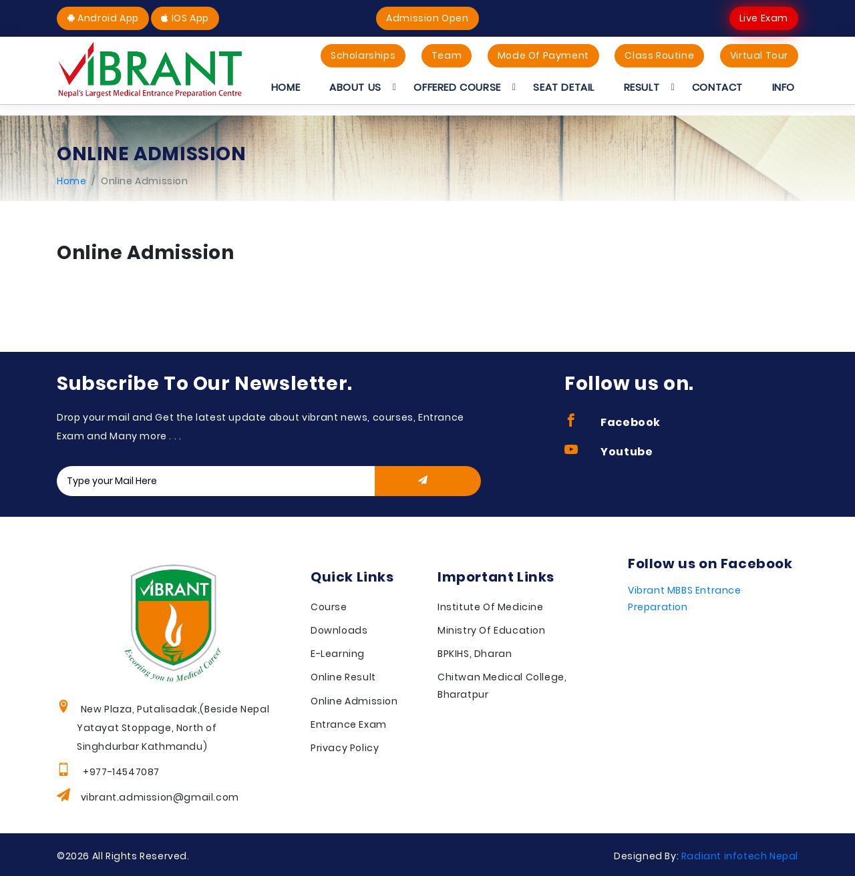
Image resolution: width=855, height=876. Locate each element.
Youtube (608, 451)
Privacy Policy (345, 747)
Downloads (339, 630)
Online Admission (354, 701)
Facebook (612, 422)
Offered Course (456, 87)
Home (285, 87)
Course (329, 607)
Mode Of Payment (543, 55)
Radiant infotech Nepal (739, 856)
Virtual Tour (759, 55)
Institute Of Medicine (491, 607)
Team (447, 55)
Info (783, 87)
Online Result (343, 677)
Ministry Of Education (492, 630)
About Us (355, 87)
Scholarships (363, 55)
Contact (717, 87)
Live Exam (763, 18)
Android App (103, 18)
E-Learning (338, 653)
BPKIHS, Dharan (475, 653)
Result (642, 87)
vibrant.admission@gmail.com (160, 797)
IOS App (184, 18)
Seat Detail (563, 87)
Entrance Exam (349, 724)
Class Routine (659, 55)
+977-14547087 (120, 772)
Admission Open (427, 18)
